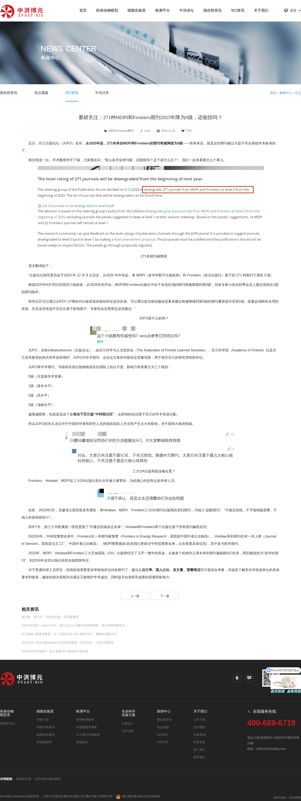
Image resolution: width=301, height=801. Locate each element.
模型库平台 (7, 723)
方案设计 (128, 723)
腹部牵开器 (23, 779)
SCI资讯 (237, 10)
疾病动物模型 (107, 10)
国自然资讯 (212, 10)
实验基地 (200, 734)
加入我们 (200, 749)
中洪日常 (102, 93)
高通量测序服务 (86, 727)
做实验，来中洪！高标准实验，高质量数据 (50, 617)
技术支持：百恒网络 (287, 797)
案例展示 (82, 742)
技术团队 (200, 727)
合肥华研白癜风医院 (47, 779)
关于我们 (261, 10)
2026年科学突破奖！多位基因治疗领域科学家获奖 (55, 651)
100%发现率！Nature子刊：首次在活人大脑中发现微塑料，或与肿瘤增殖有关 (74, 625)
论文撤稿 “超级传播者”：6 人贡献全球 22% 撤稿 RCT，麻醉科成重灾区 (69, 634)
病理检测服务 (85, 719)
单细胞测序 (44, 742)
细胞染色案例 (46, 734)
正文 (298, 93)
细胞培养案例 (46, 727)
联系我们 (200, 757)
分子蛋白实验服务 (88, 734)
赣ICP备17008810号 (99, 796)
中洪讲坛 (186, 10)
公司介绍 (200, 719)
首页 (83, 10)
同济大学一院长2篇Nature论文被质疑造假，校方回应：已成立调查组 (68, 642)
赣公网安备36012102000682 (138, 796)
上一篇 (134, 596)
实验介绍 (43, 719)
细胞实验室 (136, 10)
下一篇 (164, 596)
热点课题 (41, 93)
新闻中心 (286, 93)
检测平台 (162, 10)
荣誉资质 (200, 742)
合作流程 (128, 731)
